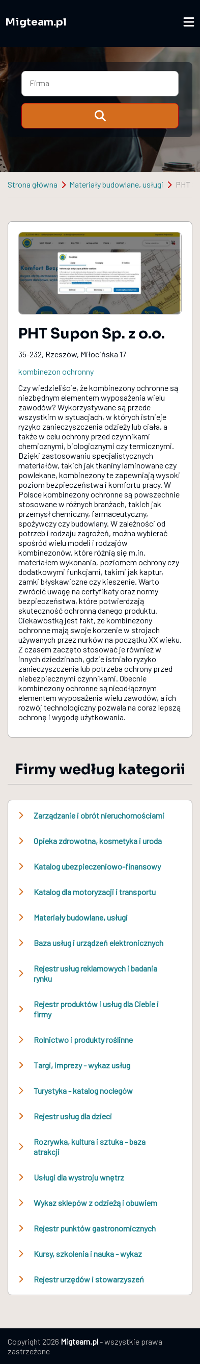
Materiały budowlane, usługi (116, 184)
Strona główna (33, 184)
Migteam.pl (36, 22)
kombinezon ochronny (56, 371)
